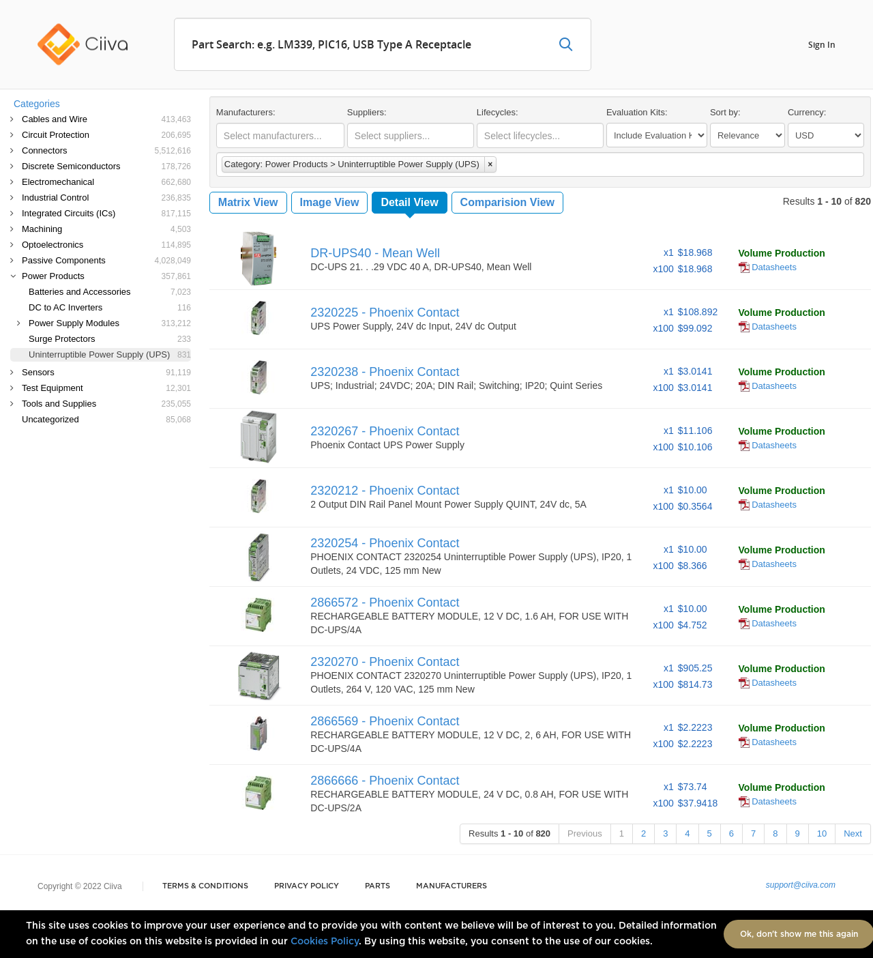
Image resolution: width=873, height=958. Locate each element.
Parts (377, 886)
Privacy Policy (306, 886)
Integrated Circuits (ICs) (106, 213)
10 (822, 833)
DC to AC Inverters (110, 307)
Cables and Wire (106, 119)
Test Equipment (106, 388)
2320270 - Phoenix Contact (384, 662)
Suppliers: (367, 112)
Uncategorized (106, 419)
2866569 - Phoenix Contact (384, 721)
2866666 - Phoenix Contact (384, 780)
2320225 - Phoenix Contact (384, 312)
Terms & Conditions (205, 886)
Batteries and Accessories (110, 292)
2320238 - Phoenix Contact (384, 372)
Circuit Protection (106, 135)
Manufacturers (451, 886)
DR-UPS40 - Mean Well (375, 253)
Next (853, 833)
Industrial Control (106, 197)
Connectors (106, 150)
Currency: (807, 112)
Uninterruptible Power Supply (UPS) (110, 354)
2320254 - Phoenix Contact (384, 543)
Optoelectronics (106, 245)
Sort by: (725, 112)
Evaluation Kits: (637, 112)
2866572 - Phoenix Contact (384, 602)
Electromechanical (106, 182)
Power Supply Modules (110, 323)
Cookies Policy (325, 941)
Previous (584, 833)
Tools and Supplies (106, 403)
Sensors (106, 372)
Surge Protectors (110, 339)
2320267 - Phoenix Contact (384, 431)
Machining (106, 229)
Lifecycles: (497, 112)
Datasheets (768, 267)
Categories (37, 103)
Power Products (106, 276)
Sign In (821, 44)
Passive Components (106, 260)
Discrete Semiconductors (106, 166)
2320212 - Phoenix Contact (384, 490)
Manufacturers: (246, 112)
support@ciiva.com (800, 885)
